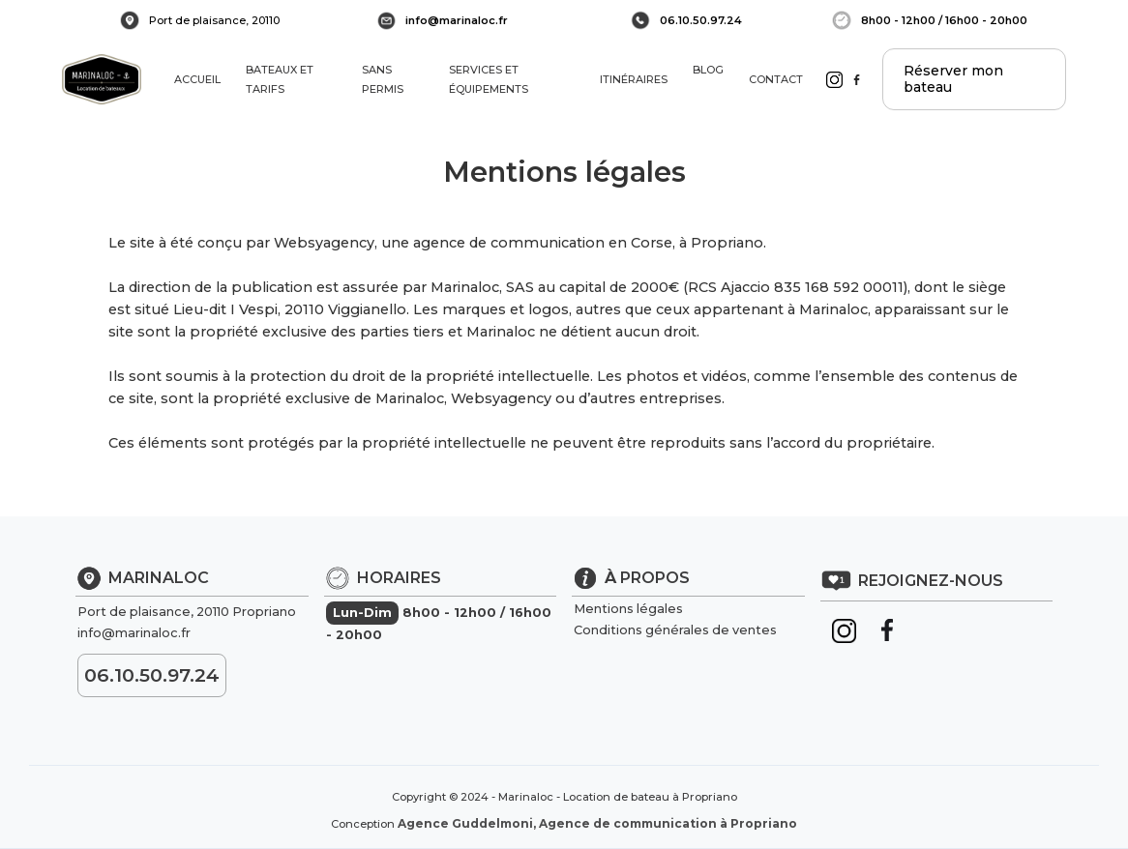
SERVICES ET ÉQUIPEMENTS (488, 79)
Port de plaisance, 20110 (214, 20)
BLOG (708, 79)
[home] (101, 79)
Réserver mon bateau (953, 79)
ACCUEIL (197, 79)
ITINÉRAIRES (634, 79)
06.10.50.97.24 (701, 20)
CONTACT (777, 79)
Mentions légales (628, 608)
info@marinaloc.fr (456, 20)
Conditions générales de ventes (675, 630)
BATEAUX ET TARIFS (279, 79)
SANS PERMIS (382, 79)
